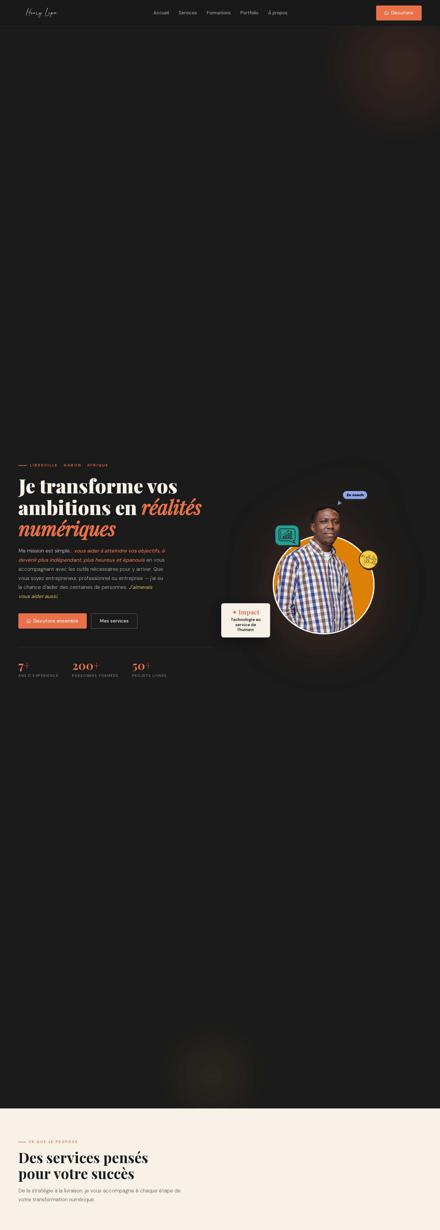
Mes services (114, 621)
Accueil (161, 13)
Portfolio (249, 13)
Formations (219, 13)
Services (188, 13)
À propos (278, 13)
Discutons (399, 13)
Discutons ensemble (52, 621)
